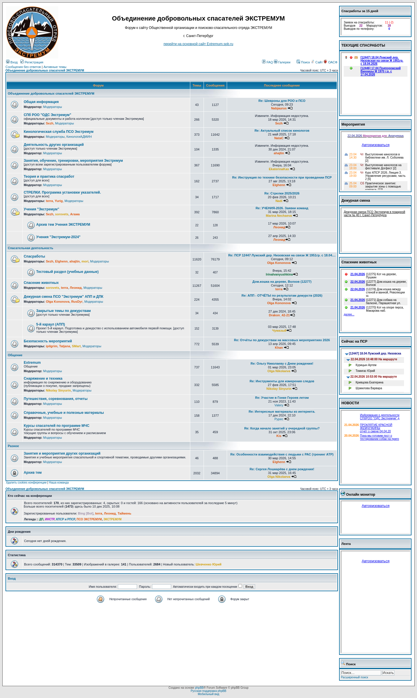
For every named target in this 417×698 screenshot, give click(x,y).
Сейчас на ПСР (354, 341)
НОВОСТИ (350, 403)
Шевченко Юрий (208, 564)
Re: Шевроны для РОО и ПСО (282, 100)
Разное (13, 446)
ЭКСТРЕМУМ (112, 519)
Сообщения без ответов (23, 67)
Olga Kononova (278, 262)
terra (49, 201)
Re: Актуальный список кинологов (282, 130)
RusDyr (77, 301)
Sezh (49, 123)
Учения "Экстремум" (41, 209)
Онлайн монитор (360, 495)
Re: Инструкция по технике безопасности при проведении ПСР (282, 177)
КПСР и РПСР (65, 519)
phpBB (199, 687)
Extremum (32, 363)
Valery (279, 405)
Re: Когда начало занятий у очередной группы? (281, 428)
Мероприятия (353, 124)
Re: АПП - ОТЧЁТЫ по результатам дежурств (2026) (282, 295)
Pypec (279, 419)
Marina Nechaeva (279, 215)
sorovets (61, 214)
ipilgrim (51, 346)
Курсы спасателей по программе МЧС (56, 426)
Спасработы (34, 256)
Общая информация (41, 102)
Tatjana (64, 346)
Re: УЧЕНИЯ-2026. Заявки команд (282, 208)
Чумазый (279, 330)
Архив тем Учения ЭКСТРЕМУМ (63, 225)
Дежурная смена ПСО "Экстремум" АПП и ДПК (63, 297)
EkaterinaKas (279, 169)
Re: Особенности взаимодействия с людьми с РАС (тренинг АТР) (281, 454)
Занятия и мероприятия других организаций (62, 453)
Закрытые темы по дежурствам (63, 311)
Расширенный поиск (354, 677)
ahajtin (279, 153)
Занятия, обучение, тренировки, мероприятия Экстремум (73, 161)
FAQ (267, 62)
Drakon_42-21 (279, 315)
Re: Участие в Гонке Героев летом (282, 397)
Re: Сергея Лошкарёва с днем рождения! (282, 469)
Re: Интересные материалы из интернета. (282, 411)
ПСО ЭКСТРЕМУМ (89, 519)
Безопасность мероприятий (48, 341)
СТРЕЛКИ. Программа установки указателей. (62, 192)
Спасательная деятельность (30, 248)
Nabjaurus (279, 108)
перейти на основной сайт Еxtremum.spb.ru (198, 44)
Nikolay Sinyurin (58, 390)
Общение (15, 355)
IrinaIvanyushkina (279, 274)
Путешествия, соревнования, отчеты (55, 399)
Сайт (317, 62)
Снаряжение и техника (43, 378)
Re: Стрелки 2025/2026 (281, 193)
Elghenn (278, 185)
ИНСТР (49, 519)
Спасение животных (41, 283)
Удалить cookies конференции (26, 482)
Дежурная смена (355, 201)
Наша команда (59, 482)
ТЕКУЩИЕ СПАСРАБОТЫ (363, 45)
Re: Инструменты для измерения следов (282, 381)
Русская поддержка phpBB (208, 691)
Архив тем (33, 473)
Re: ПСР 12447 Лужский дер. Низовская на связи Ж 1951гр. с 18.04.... (282, 255)
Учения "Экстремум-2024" (58, 237)
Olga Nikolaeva (279, 371)
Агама (75, 214)
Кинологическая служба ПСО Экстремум (59, 132)
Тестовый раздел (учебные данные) (67, 272)
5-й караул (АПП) (50, 324)
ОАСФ (330, 62)
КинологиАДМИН (79, 136)
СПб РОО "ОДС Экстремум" (47, 115)
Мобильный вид (208, 694)
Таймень (124, 513)
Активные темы (54, 67)
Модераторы (52, 107)
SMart (76, 346)
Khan (279, 347)
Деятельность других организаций (54, 145)
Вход (12, 62)
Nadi (278, 201)
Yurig (59, 201)
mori (84, 261)
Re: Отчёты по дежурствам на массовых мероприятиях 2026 (282, 340)
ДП (41, 519)
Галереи (282, 62)
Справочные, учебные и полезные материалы (64, 413)
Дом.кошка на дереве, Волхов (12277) (282, 281)
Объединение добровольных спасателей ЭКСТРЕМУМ (45, 70)
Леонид (279, 227)
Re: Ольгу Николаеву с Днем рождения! (281, 363)
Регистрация (31, 62)
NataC (279, 138)
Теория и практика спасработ (49, 176)
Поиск (303, 62)
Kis (278, 436)
